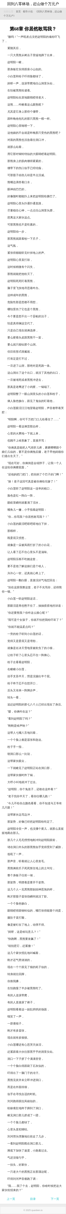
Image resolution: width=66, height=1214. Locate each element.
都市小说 (28, 11)
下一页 (55, 1198)
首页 (18, 11)
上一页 (11, 1198)
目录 (33, 1198)
